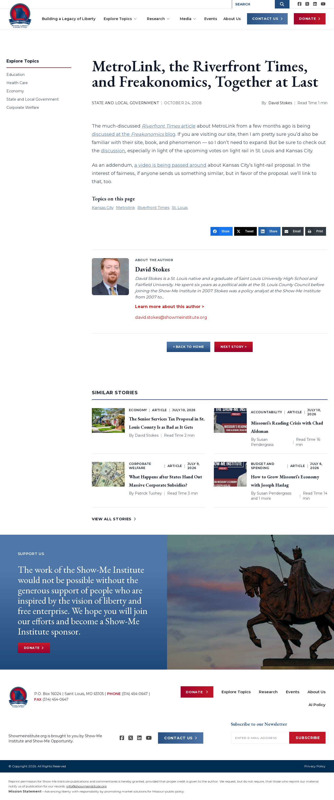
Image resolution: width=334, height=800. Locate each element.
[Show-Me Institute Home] (20, 15)
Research (158, 18)
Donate (309, 18)
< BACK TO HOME (188, 347)
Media (188, 18)
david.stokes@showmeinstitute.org (171, 317)
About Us (232, 18)
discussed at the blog (133, 134)
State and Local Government (32, 99)
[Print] (315, 231)
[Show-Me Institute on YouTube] (323, 4)
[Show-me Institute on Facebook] (299, 4)
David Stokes (280, 103)
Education (15, 74)
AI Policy (317, 704)
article (169, 126)
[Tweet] (245, 231)
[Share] (221, 231)
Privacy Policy (315, 766)
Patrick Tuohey (148, 493)
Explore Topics (120, 18)
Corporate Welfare (22, 107)
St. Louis (180, 207)
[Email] (293, 231)
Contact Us (267, 18)
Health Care (17, 83)
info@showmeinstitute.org (86, 786)
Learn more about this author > (169, 306)
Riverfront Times (153, 207)
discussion (113, 151)
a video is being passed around (170, 165)
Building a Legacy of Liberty (68, 18)
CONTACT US (180, 738)
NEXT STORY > (234, 347)
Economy (15, 91)
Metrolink (125, 207)
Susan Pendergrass (274, 493)
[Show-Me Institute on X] (307, 4)
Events (210, 18)
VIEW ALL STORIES (114, 519)
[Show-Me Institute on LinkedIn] (315, 4)
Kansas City (102, 207)
